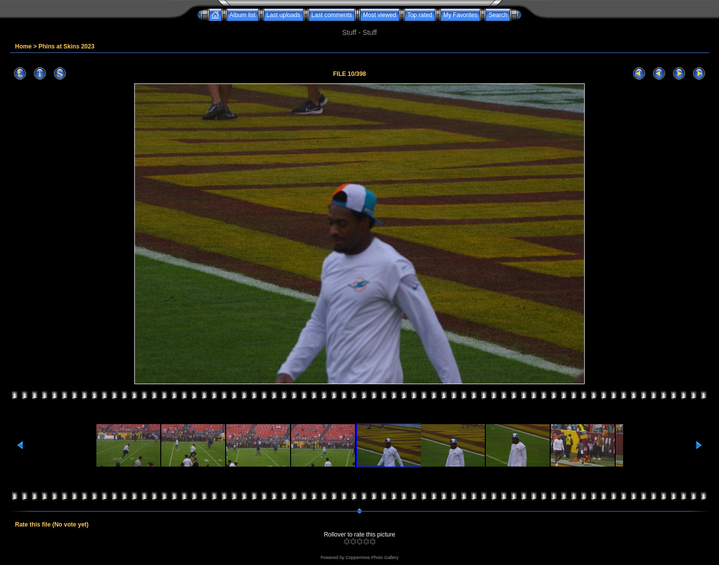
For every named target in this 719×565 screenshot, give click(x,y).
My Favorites (460, 14)
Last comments (332, 14)
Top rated (419, 14)
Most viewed (379, 14)
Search (497, 14)
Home (23, 46)
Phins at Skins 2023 (66, 46)
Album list (243, 14)
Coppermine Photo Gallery (372, 557)
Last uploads (284, 14)
